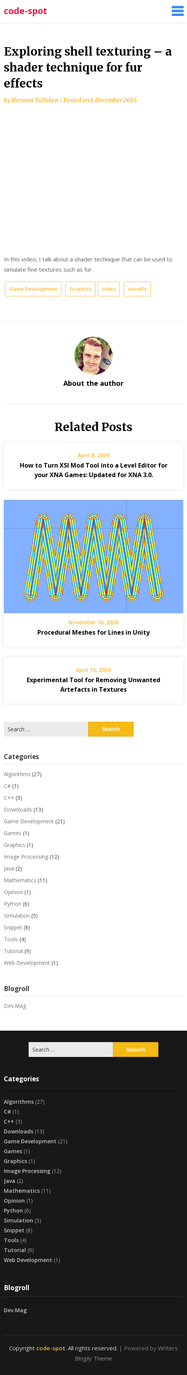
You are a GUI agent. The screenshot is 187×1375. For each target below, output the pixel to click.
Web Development (27, 962)
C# (7, 785)
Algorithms (17, 774)
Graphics (80, 288)
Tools (11, 939)
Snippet (13, 927)
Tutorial (13, 951)
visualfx (137, 288)
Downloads (18, 809)
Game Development (33, 288)
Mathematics (20, 880)
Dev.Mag (15, 1005)
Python (12, 903)
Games (12, 833)
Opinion (13, 892)
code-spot (25, 11)
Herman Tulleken (34, 100)
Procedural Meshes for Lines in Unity (93, 632)
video (109, 288)
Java (9, 868)
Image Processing (26, 856)
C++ (9, 797)
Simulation (17, 915)
